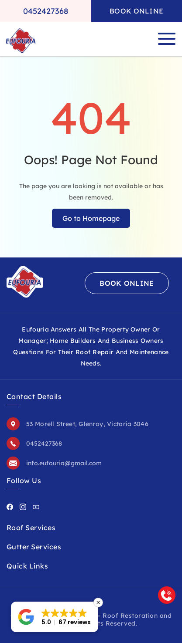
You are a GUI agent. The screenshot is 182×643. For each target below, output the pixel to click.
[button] (54, 617)
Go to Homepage (91, 218)
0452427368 (45, 11)
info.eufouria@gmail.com (64, 463)
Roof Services (31, 527)
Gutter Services (34, 546)
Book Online (136, 11)
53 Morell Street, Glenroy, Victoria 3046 (87, 424)
